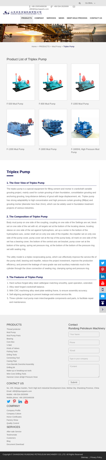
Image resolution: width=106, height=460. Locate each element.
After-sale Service (14, 432)
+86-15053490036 (38, 6)
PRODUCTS (26, 18)
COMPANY (39, 18)
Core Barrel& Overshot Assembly (20, 364)
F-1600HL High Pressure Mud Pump (85, 150)
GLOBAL (89, 3)
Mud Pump (56, 46)
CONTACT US (96, 18)
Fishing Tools (12, 351)
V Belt (9, 345)
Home (34, 46)
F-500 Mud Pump (15, 104)
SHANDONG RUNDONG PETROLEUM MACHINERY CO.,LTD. (39, 454)
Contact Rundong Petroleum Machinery (83, 326)
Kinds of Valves (13, 348)
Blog (8, 441)
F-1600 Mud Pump (48, 149)
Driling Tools (12, 355)
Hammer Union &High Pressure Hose (22, 377)
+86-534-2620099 (60, 6)
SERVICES (51, 18)
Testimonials (12, 435)
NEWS (61, 18)
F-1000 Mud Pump (80, 104)
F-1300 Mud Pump (15, 149)
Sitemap (84, 457)
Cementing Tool (13, 358)
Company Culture (14, 414)
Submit (74, 382)
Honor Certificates (14, 417)
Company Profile (14, 410)
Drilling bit (11, 367)
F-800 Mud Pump (47, 104)
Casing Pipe (12, 361)
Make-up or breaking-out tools (19, 371)
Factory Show (12, 420)
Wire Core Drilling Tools (16, 374)
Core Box (10, 342)
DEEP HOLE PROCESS (77, 18)
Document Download (15, 444)
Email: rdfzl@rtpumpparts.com (19, 391)
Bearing (10, 339)
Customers (11, 438)
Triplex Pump (68, 46)
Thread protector (14, 329)
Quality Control (13, 423)
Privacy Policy (96, 457)
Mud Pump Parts (14, 335)
